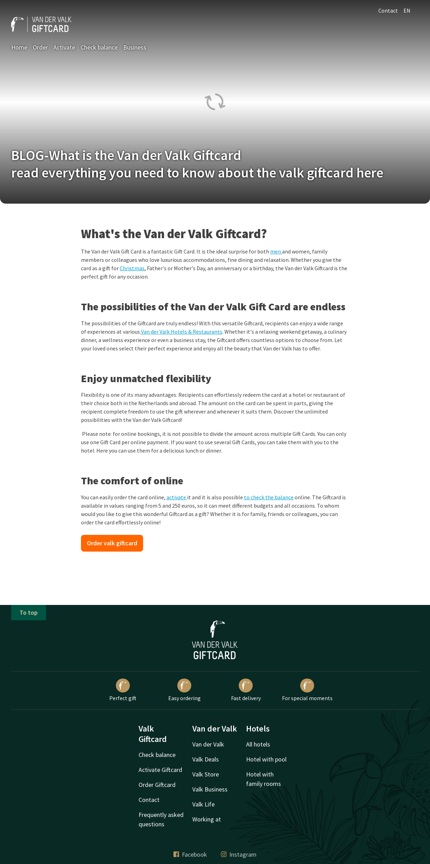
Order (40, 47)
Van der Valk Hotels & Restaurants (181, 331)
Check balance (99, 47)
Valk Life (203, 804)
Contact (388, 10)
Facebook (190, 854)
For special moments (307, 690)
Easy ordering (184, 690)
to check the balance (269, 497)
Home (19, 47)
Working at (206, 819)
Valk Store (205, 774)
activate (176, 497)
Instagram (239, 854)
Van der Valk (208, 744)
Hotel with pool (266, 759)
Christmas (132, 268)
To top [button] (29, 612)
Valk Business (210, 789)
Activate (64, 47)
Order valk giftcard (112, 543)
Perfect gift (122, 690)
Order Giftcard (157, 785)
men (276, 251)
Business (134, 47)
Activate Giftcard (160, 770)
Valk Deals (205, 759)
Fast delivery (246, 690)
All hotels (258, 744)
